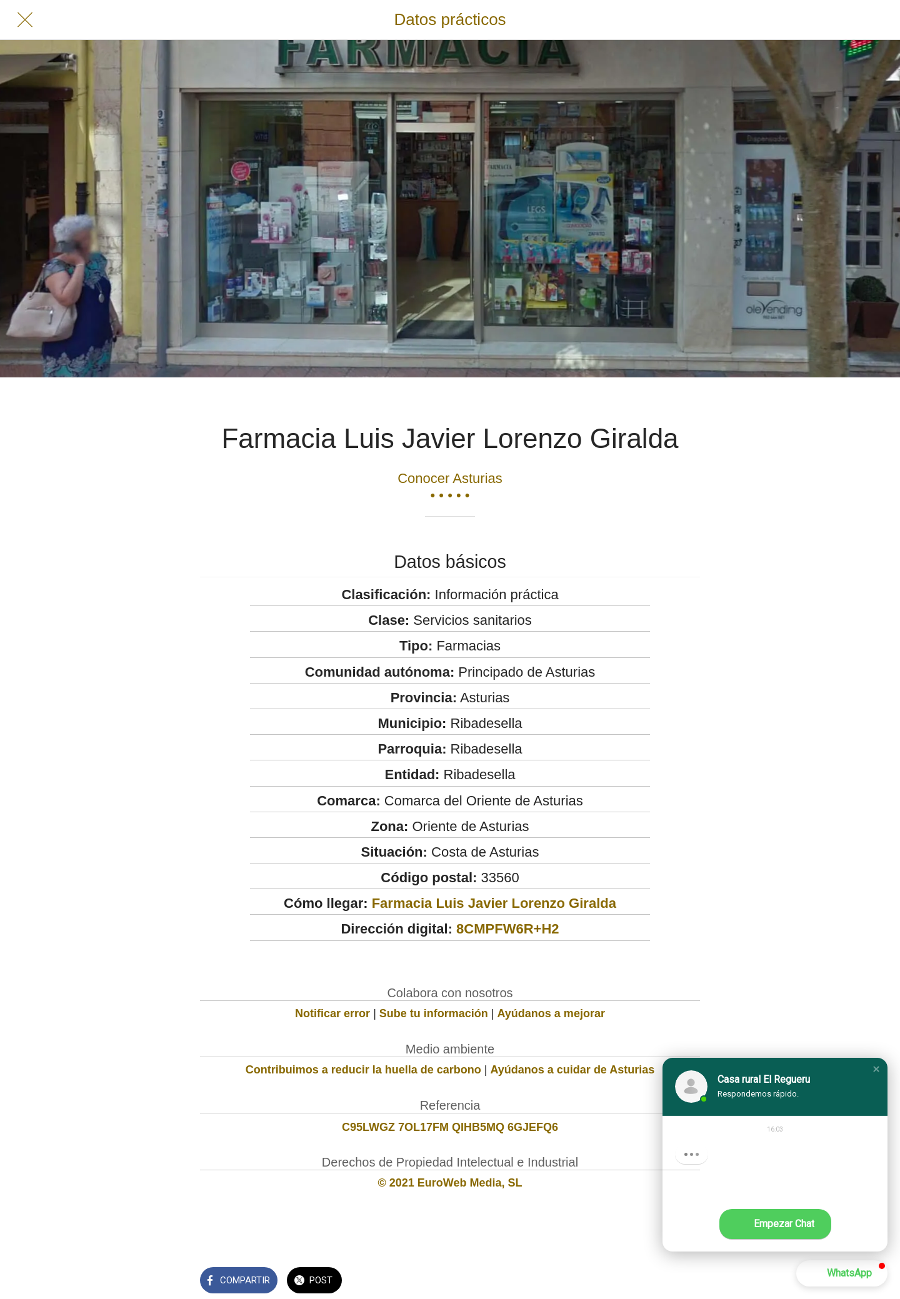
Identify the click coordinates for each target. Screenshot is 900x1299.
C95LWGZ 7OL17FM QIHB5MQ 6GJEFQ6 (450, 1127)
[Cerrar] (25, 19)
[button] (876, 1069)
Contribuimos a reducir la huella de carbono (363, 1069)
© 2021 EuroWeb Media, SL (450, 1183)
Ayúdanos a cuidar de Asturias (573, 1069)
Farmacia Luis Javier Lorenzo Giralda (494, 903)
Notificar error (332, 1013)
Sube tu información (433, 1013)
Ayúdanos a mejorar (551, 1013)
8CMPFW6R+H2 (507, 929)
